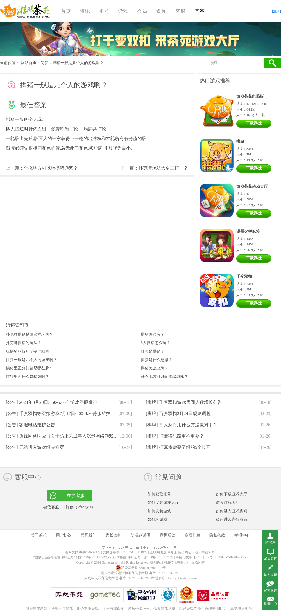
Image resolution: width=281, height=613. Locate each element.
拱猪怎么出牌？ (154, 368)
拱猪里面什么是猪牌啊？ (27, 377)
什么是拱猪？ (152, 351)
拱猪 (10, 119)
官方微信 (270, 590)
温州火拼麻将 (248, 231)
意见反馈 (167, 535)
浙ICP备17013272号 (158, 557)
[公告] (51, 402)
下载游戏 (254, 123)
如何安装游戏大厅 (163, 503)
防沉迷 (270, 542)
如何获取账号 (159, 494)
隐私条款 (217, 535)
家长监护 (113, 535)
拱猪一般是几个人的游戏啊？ (31, 360)
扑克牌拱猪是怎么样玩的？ (29, 334)
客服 (180, 11)
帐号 (104, 11)
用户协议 (64, 535)
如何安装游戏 (159, 511)
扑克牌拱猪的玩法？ (23, 343)
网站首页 (29, 63)
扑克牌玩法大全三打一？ (163, 168)
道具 (161, 11)
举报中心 (242, 535)
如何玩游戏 (157, 519)
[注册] (276, 11)
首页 (66, 11)
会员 (142, 11)
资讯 (85, 11)
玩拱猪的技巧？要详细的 (27, 351)
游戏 (123, 11)
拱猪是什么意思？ (156, 360)
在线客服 (76, 495)
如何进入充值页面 (231, 519)
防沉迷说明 (140, 535)
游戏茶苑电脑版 (250, 96)
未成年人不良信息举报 (101, 578)
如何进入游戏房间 (231, 511)
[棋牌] (184, 402)
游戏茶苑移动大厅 (252, 186)
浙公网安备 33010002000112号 (140, 568)
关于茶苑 (39, 535)
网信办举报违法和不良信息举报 (124, 573)
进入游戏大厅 (227, 503)
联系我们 (88, 535)
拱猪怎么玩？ (152, 334)
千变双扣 (244, 276)
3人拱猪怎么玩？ (155, 343)
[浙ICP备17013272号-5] (95, 557)
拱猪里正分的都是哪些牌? (28, 368)
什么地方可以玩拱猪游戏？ (51, 168)
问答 (199, 11)
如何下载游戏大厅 (231, 494)
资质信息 (192, 535)
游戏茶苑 (25, 11)
